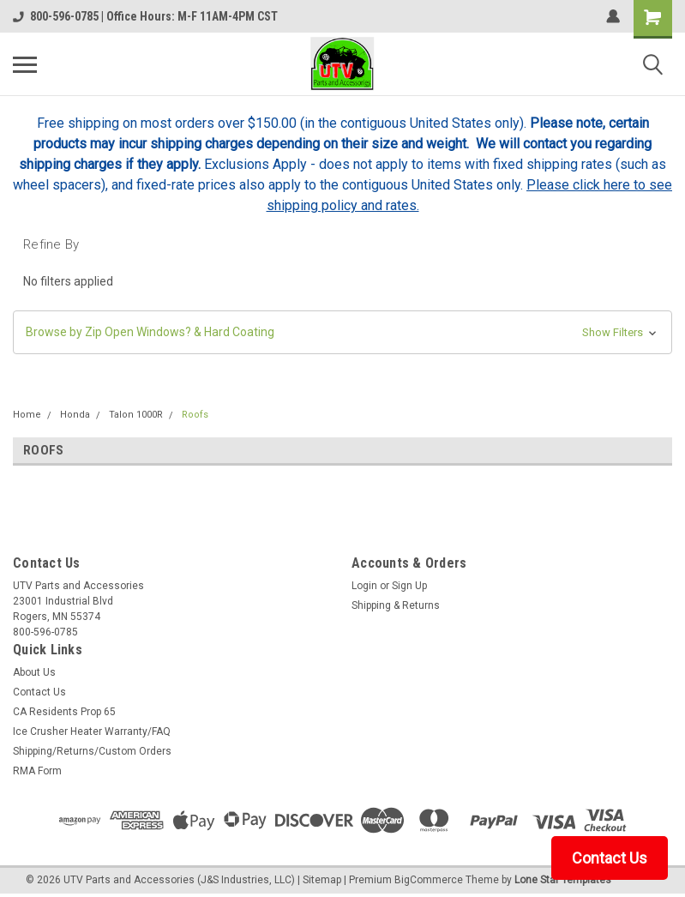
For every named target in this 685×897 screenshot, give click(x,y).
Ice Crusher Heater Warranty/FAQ (92, 731)
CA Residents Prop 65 (64, 712)
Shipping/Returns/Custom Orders (92, 751)
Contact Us (39, 692)
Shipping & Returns (396, 605)
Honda (75, 414)
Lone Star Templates (562, 880)
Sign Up (409, 586)
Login (364, 586)
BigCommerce (428, 880)
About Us (34, 672)
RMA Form (37, 771)
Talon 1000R (136, 414)
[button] (342, 332)
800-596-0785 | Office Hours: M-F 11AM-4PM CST (145, 16)
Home (27, 414)
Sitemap (322, 880)
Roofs (195, 414)
